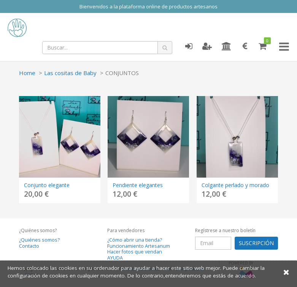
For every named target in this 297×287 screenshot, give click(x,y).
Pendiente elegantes (138, 185)
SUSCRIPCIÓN (256, 243)
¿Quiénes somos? (39, 240)
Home (27, 73)
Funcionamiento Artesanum (138, 246)
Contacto (29, 246)
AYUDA (115, 258)
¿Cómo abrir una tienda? (134, 240)
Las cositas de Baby (70, 73)
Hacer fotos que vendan (134, 252)
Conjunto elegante (47, 185)
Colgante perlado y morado (235, 185)
